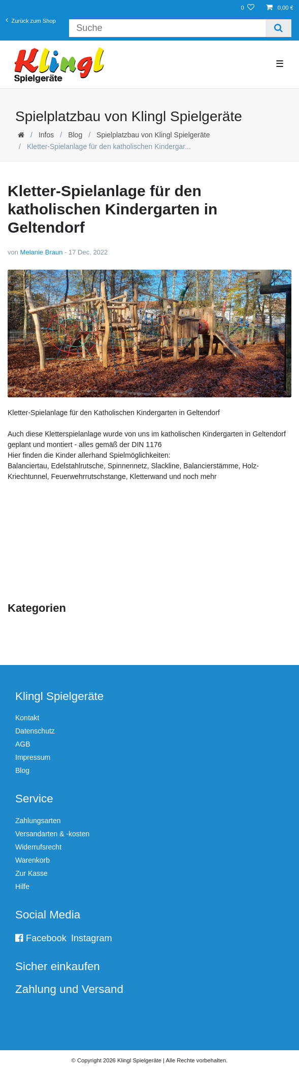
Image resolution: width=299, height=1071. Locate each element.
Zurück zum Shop (31, 20)
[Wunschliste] (247, 8)
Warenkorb (32, 860)
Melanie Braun (41, 252)
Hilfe (22, 886)
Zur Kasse (31, 873)
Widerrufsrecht (38, 847)
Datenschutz (35, 731)
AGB (22, 744)
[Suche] (278, 28)
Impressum (32, 757)
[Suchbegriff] (167, 28)
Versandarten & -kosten (52, 834)
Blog (75, 135)
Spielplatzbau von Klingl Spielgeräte (153, 135)
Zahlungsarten (38, 821)
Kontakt (27, 718)
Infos (46, 135)
